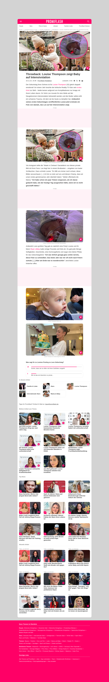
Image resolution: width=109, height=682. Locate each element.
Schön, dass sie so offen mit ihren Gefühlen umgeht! (48, 368)
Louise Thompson (59, 85)
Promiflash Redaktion (45, 81)
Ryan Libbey (35, 249)
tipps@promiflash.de (51, 404)
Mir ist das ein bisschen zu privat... (42, 375)
